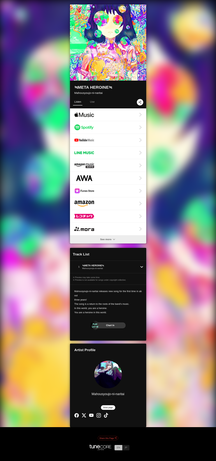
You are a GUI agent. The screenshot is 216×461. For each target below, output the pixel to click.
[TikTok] (106, 417)
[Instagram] (98, 416)
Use (92, 101)
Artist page (108, 407)
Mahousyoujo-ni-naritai (88, 92)
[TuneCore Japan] (100, 449)
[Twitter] (84, 416)
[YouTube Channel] (91, 416)
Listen (77, 101)
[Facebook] (76, 416)
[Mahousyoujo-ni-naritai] (108, 374)
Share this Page (108, 438)
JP (125, 447)
